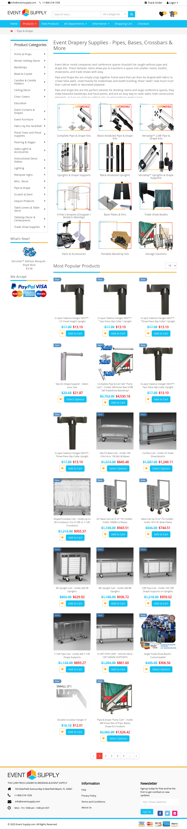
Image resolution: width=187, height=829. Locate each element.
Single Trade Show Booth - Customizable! (158, 655)
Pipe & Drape (30, 188)
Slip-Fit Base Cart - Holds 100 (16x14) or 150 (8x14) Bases (115, 454)
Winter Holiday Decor (30, 60)
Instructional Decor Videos (30, 160)
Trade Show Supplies (30, 227)
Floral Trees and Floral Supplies (30, 134)
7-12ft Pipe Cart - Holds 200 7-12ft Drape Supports (72, 655)
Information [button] (100, 23)
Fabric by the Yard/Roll (30, 126)
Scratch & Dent (30, 194)
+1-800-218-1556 (51, 2)
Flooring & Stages (30, 142)
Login (172, 2)
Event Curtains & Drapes (30, 111)
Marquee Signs (30, 174)
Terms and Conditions (93, 801)
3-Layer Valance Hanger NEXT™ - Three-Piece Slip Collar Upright (72, 454)
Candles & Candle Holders (30, 82)
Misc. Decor (30, 181)
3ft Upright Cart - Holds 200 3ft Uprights (72, 589)
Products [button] (29, 23)
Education (20, 103)
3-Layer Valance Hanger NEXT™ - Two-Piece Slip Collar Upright (157, 385)
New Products (50, 23)
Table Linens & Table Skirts (30, 209)
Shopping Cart (123, 23)
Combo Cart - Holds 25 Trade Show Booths (157, 454)
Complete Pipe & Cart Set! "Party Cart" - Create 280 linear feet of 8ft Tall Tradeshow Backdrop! (115, 387)
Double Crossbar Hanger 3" (72, 719)
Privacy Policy (88, 795)
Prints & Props (30, 54)
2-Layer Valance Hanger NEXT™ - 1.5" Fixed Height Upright (72, 319)
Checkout (143, 23)
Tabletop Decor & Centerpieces (30, 218)
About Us (86, 807)
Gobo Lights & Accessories (30, 150)
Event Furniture (30, 119)
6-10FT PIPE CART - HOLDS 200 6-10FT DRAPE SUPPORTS (115, 655)
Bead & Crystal (30, 74)
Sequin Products (30, 201)
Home (14, 23)
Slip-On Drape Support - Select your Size (72, 385)
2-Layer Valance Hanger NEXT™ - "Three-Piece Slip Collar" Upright (157, 319)
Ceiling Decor (30, 90)
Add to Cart (75, 333)
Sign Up (147, 811)
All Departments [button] (75, 23)
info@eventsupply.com (27, 801)
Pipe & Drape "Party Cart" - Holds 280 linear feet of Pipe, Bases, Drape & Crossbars (115, 723)
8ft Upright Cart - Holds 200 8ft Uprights (115, 589)
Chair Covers (30, 96)
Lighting (30, 168)
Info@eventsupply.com (22, 2)
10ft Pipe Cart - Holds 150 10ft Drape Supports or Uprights (158, 589)
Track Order (153, 2)
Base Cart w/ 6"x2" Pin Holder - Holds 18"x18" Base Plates (157, 520)
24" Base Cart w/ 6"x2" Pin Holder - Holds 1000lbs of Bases (114, 520)
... (130, 755)
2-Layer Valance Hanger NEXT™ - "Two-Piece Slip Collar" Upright (115, 319)
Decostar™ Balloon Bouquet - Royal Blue (29, 263)
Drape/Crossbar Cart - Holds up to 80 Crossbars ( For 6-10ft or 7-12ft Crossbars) (72, 522)
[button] (114, 14)
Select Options (75, 399)
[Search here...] (76, 14)
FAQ (83, 789)
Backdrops (30, 67)
